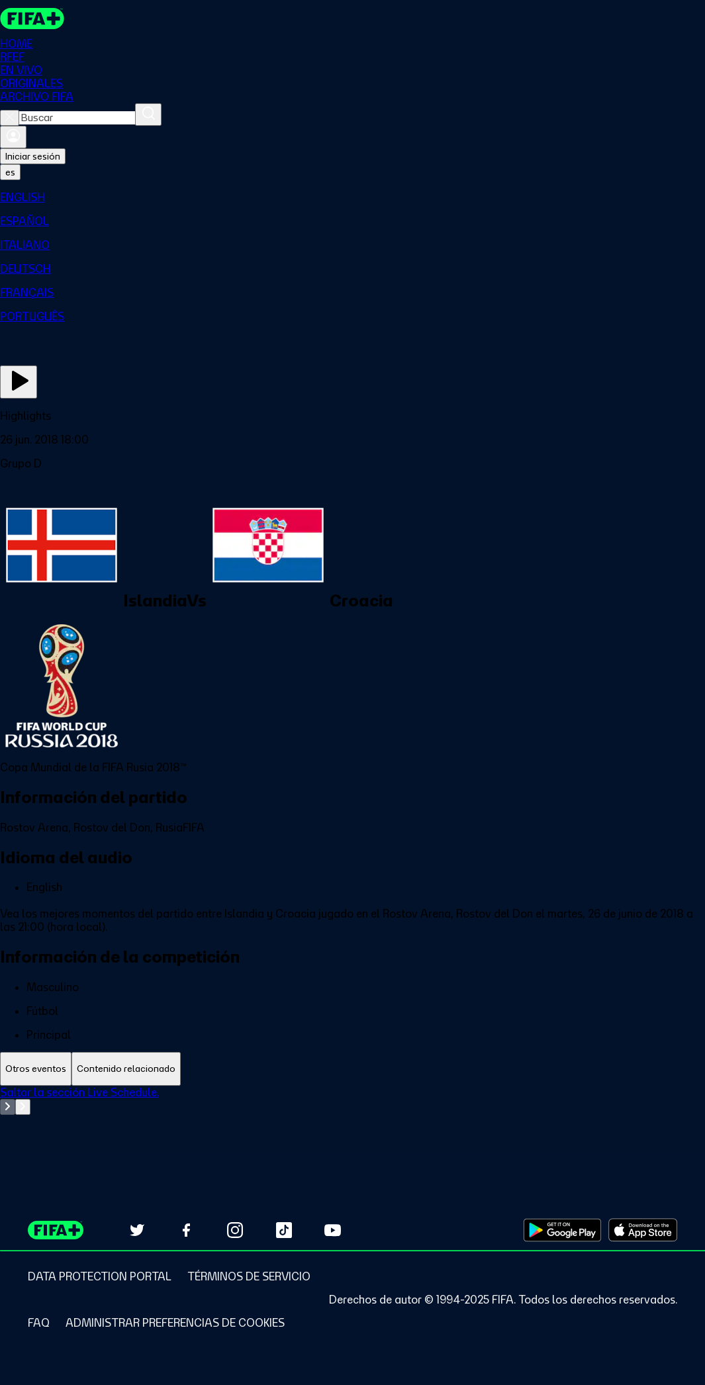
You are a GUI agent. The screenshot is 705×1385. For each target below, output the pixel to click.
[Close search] (9, 118)
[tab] (35, 1069)
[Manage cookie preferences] (175, 1323)
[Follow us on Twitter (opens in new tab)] (137, 1230)
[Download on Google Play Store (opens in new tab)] (562, 1230)
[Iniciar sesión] (13, 137)
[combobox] (77, 117)
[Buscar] (148, 114)
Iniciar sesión (32, 156)
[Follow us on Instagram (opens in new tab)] (235, 1230)
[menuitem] (352, 197)
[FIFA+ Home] (32, 18)
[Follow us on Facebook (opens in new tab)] (186, 1230)
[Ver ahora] (18, 382)
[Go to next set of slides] (22, 1107)
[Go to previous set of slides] (7, 1107)
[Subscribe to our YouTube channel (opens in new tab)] (333, 1230)
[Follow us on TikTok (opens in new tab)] (284, 1230)
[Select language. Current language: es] (10, 172)
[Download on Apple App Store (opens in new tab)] (642, 1230)
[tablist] (352, 1069)
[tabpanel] (352, 1119)
